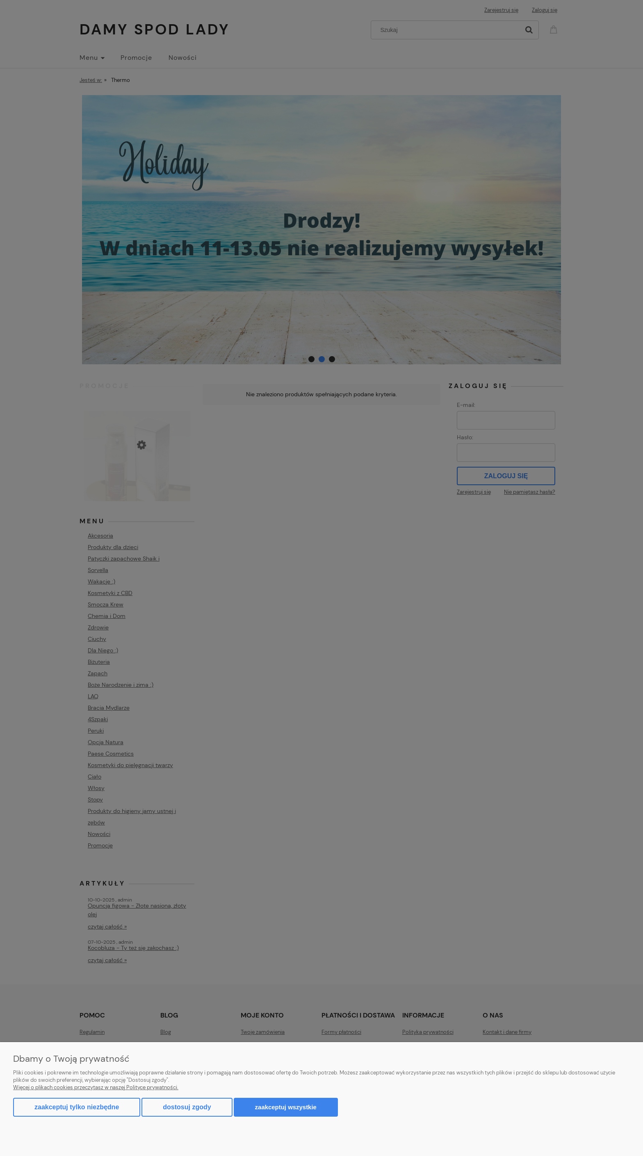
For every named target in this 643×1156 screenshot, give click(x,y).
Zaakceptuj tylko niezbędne (76, 1107)
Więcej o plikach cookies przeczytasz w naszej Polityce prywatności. (95, 1087)
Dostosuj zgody (187, 1107)
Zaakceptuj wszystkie (286, 1107)
